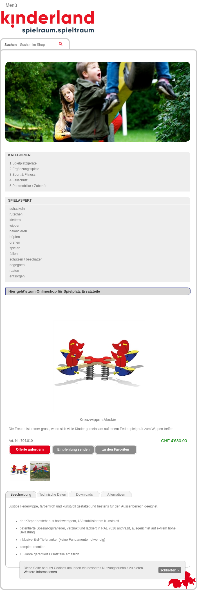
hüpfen (15, 237)
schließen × (170, 570)
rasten (14, 271)
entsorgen (17, 276)
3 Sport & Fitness (22, 175)
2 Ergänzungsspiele (24, 169)
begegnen (17, 265)
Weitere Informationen (40, 572)
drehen (15, 242)
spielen (15, 248)
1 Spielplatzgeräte (23, 163)
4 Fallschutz (19, 180)
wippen (15, 226)
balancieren (18, 231)
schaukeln (17, 209)
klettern (15, 220)
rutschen (16, 214)
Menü (11, 5)
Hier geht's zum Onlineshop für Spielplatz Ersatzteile (54, 291)
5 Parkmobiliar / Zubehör (28, 186)
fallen (14, 254)
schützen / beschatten (26, 259)
